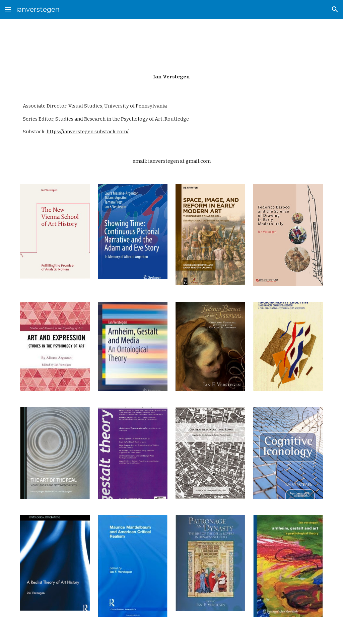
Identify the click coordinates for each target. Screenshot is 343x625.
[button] (8, 9)
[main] (171, 76)
